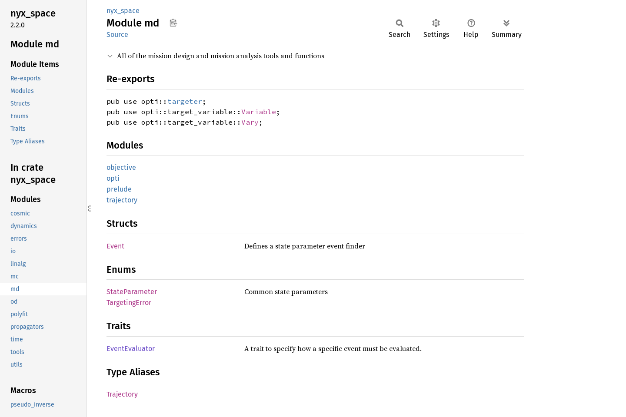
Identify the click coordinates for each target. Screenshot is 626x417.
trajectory (122, 200)
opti (113, 178)
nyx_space (123, 11)
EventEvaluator (131, 348)
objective (121, 167)
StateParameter (132, 292)
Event (115, 246)
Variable (258, 111)
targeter (184, 101)
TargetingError (129, 302)
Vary (250, 122)
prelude (119, 189)
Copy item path (173, 22)
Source (117, 34)
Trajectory (122, 394)
